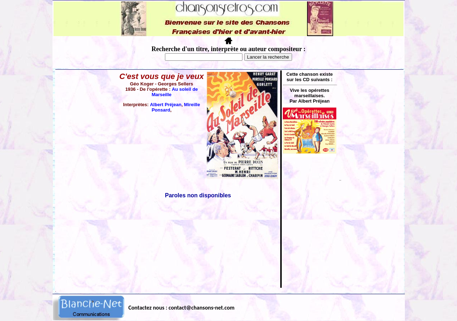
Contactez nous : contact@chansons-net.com (182, 307)
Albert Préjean (165, 104)
